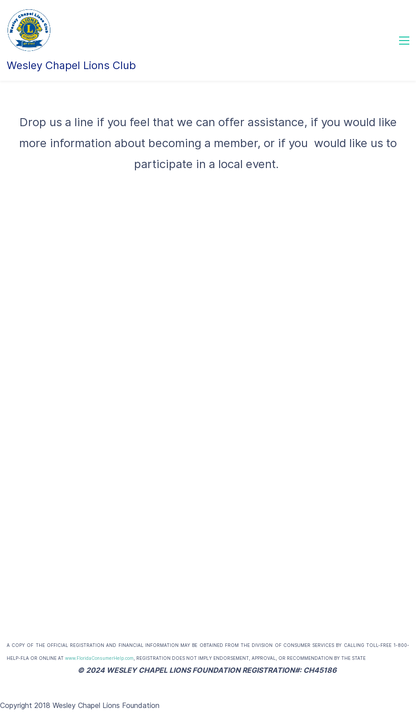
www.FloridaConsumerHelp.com (99, 658)
